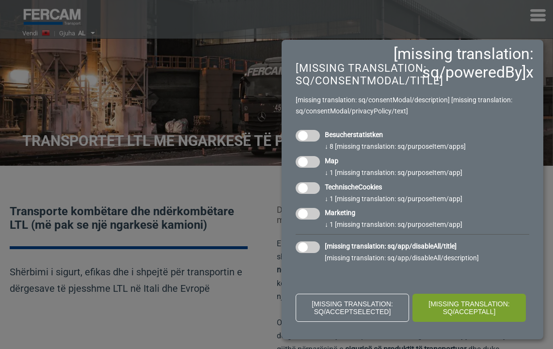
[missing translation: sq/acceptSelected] (352, 308)
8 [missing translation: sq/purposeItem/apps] (395, 146)
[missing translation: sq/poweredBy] (464, 63)
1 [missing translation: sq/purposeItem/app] (393, 172)
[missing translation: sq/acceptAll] (469, 308)
